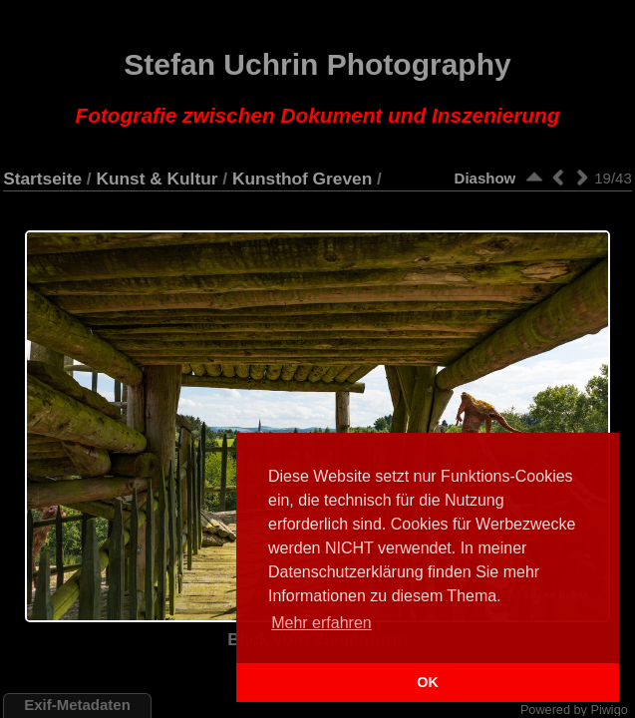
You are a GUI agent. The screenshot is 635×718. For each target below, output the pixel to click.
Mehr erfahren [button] (321, 622)
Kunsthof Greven (302, 178)
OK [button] (428, 682)
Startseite (42, 178)
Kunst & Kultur (156, 178)
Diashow (485, 178)
